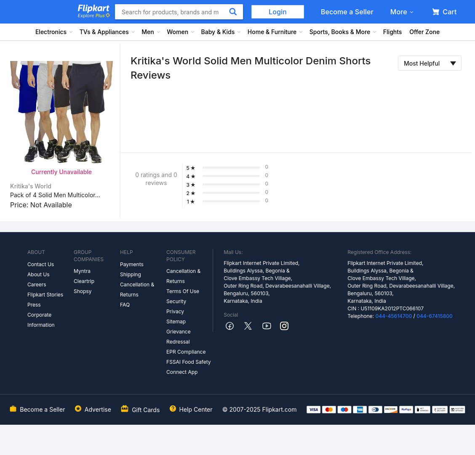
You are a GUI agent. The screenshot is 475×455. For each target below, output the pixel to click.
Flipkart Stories (45, 294)
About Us (38, 274)
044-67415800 (434, 316)
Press (34, 305)
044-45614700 (393, 316)
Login (278, 12)
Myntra (82, 271)
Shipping (130, 274)
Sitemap (176, 321)
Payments (132, 264)
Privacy (175, 311)
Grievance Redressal (178, 336)
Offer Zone (424, 31)
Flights (392, 31)
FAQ (125, 305)
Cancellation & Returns (137, 289)
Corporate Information (41, 320)
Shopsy (82, 291)
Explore (94, 16)
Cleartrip (84, 281)
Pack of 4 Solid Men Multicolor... (55, 194)
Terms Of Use (182, 291)
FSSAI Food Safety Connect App (188, 367)
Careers (36, 284)
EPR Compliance (185, 352)
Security (176, 301)
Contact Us (40, 264)
